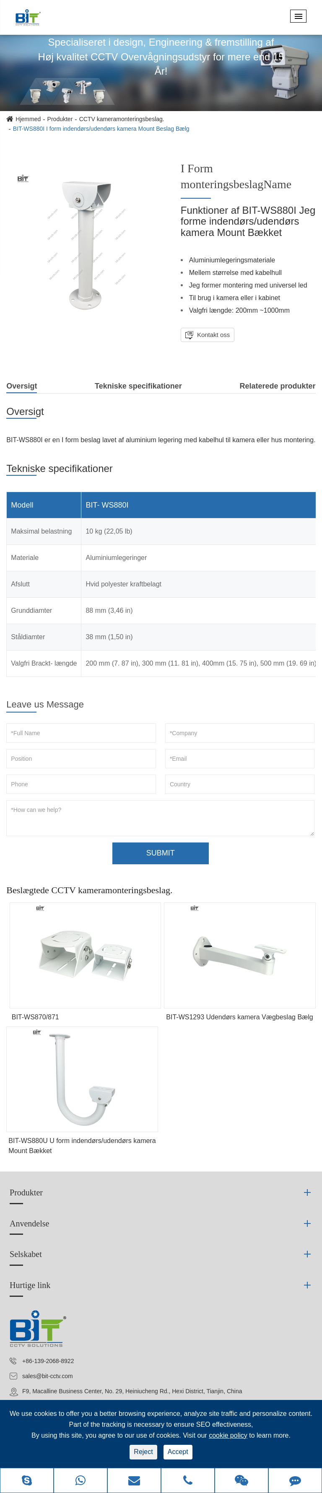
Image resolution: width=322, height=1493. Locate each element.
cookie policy (228, 1435)
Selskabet (26, 1254)
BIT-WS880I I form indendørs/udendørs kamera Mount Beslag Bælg (101, 128)
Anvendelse (29, 1223)
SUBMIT (160, 853)
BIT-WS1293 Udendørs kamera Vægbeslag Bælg (239, 1017)
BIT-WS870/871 (35, 1017)
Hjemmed (28, 119)
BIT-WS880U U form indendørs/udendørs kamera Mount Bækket (82, 1145)
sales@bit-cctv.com (47, 1376)
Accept (178, 1451)
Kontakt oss (212, 334)
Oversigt (21, 387)
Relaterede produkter (278, 386)
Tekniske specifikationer (138, 386)
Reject (143, 1451)
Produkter (60, 119)
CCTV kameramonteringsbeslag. (121, 119)
